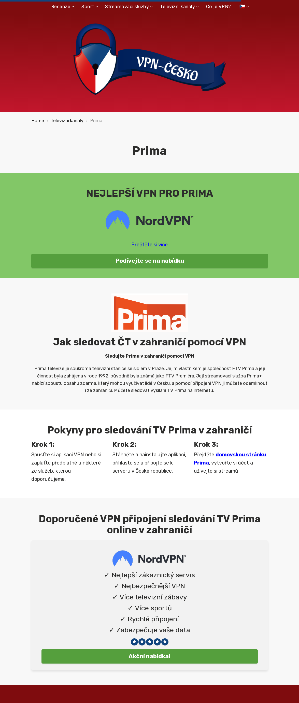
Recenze (60, 6)
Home (37, 120)
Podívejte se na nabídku (149, 260)
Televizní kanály (177, 6)
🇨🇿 (242, 6)
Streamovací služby (127, 6)
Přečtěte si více (149, 245)
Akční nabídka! (149, 656)
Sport (87, 6)
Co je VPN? (218, 6)
